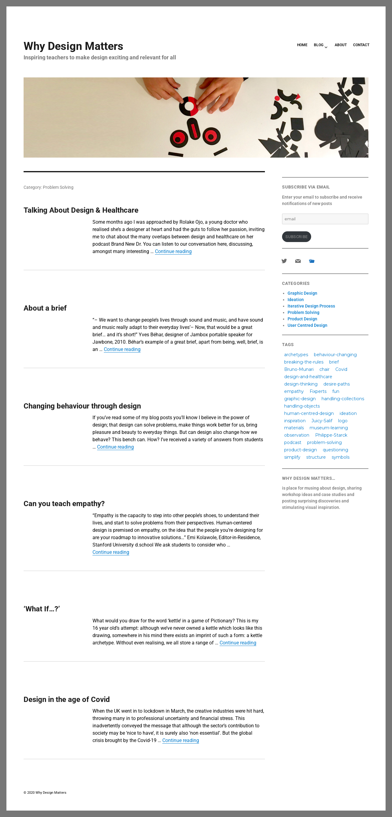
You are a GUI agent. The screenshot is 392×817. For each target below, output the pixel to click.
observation (296, 435)
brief (334, 362)
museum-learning (329, 428)
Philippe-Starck (331, 435)
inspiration (295, 420)
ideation (348, 413)
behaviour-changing (335, 354)
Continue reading (173, 251)
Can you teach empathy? (64, 503)
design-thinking (301, 384)
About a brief (45, 308)
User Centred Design (307, 325)
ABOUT (341, 45)
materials (294, 428)
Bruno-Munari (299, 369)
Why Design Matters (73, 46)
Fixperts (318, 391)
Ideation (296, 299)
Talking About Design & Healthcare (81, 210)
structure (316, 457)
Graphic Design (302, 293)
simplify (292, 457)
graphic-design (300, 398)
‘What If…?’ (42, 609)
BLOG (318, 45)
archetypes (296, 354)
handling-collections (343, 398)
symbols (340, 457)
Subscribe (296, 236)
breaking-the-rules (303, 362)
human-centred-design (309, 413)
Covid (341, 369)
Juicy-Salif (321, 420)
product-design (300, 450)
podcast (292, 442)
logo (343, 420)
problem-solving (324, 442)
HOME (302, 45)
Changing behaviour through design (82, 406)
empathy (294, 391)
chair (324, 369)
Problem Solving (303, 312)
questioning (335, 450)
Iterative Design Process (311, 306)
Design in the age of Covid (67, 699)
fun (335, 391)
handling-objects (302, 406)
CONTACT (361, 45)
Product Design (302, 318)
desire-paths (336, 384)
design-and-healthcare (308, 376)
